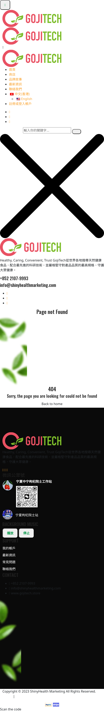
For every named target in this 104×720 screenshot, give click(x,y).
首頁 (12, 69)
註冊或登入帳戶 (20, 103)
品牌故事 (15, 79)
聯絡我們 (15, 89)
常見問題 (8, 562)
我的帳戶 (8, 548)
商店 (12, 74)
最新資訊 (15, 84)
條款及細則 (24, 696)
